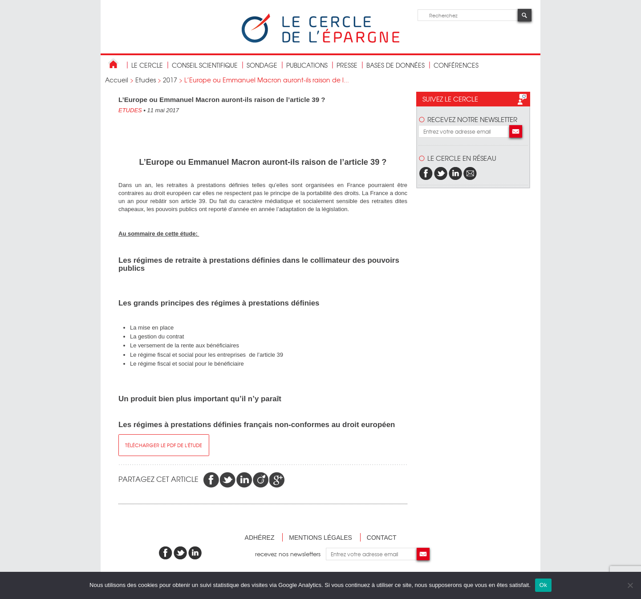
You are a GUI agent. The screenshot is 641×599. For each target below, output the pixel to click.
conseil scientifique (205, 65)
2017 (170, 79)
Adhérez (260, 537)
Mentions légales (320, 537)
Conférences (456, 65)
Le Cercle (147, 65)
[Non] (629, 585)
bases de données (395, 65)
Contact (382, 537)
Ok (543, 585)
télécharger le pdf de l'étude (163, 444)
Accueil (116, 79)
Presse (347, 65)
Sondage (262, 65)
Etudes (145, 79)
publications (307, 65)
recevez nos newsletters (290, 554)
